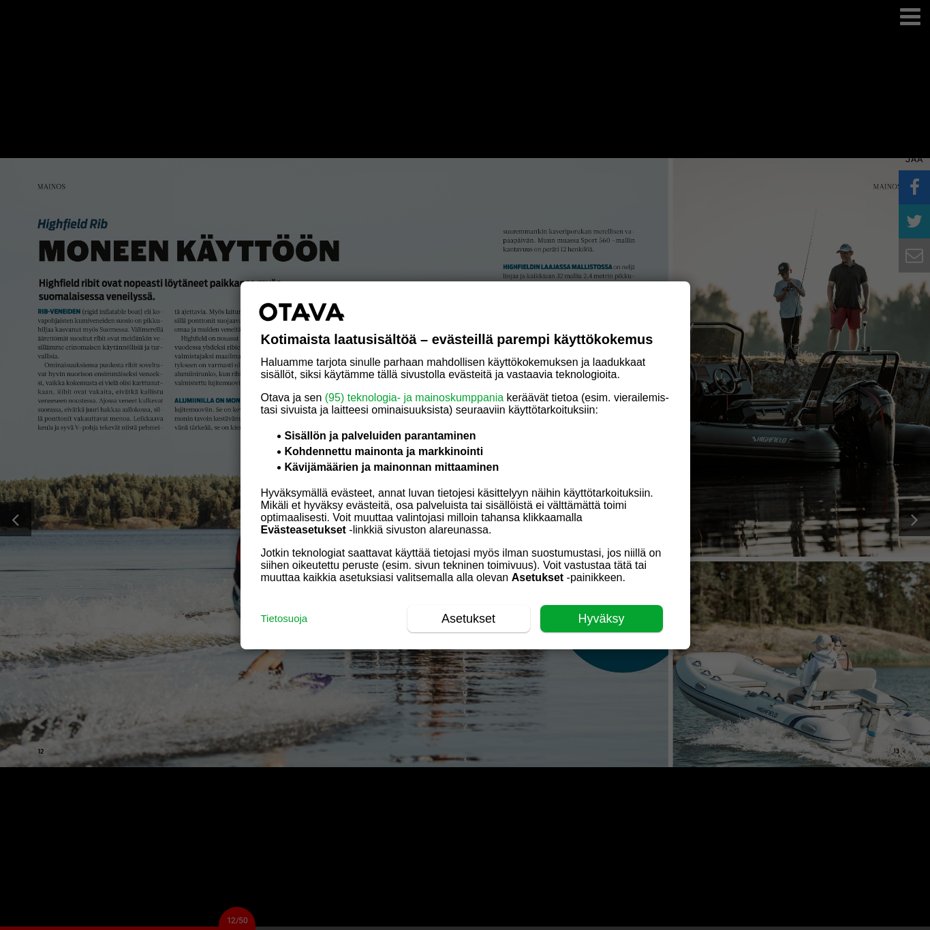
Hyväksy (601, 618)
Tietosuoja (284, 618)
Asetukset (468, 618)
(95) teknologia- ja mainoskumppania (414, 397)
